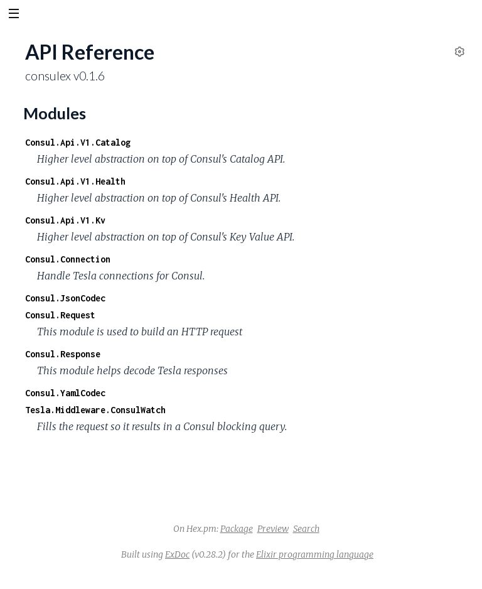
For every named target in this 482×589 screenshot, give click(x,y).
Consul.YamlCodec (65, 392)
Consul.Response (62, 354)
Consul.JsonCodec (65, 298)
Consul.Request (60, 315)
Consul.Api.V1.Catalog (78, 142)
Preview (273, 528)
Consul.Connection (67, 259)
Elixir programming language (314, 554)
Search (306, 529)
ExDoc (177, 554)
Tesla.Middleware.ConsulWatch (95, 409)
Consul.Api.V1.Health (75, 181)
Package (236, 528)
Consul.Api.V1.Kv (65, 220)
